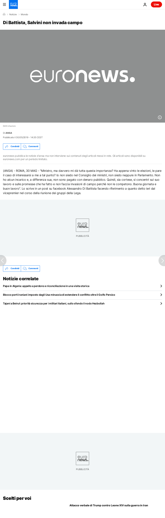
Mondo (24, 14)
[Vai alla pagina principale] (13, 4)
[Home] (4, 14)
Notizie (13, 14)
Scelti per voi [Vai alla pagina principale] (17, 498)
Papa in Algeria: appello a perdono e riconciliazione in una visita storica (46, 286)
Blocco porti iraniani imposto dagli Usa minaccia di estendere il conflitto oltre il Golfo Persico (59, 294)
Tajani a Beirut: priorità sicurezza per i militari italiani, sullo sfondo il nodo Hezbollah (54, 303)
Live (156, 4)
